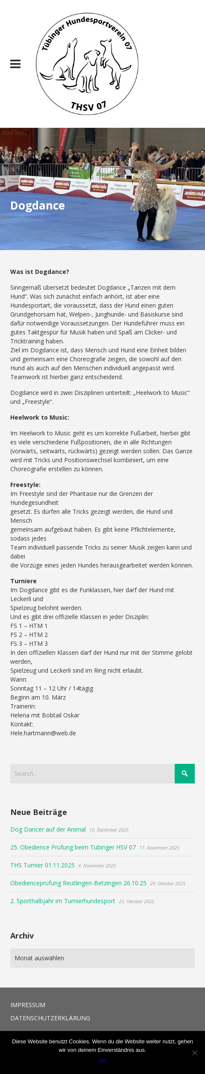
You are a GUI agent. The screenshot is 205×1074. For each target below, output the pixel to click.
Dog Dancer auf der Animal (48, 829)
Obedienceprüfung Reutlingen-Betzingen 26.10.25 (78, 883)
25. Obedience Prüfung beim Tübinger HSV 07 (73, 847)
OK (103, 1061)
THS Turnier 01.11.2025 (42, 865)
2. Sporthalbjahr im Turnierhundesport (62, 901)
